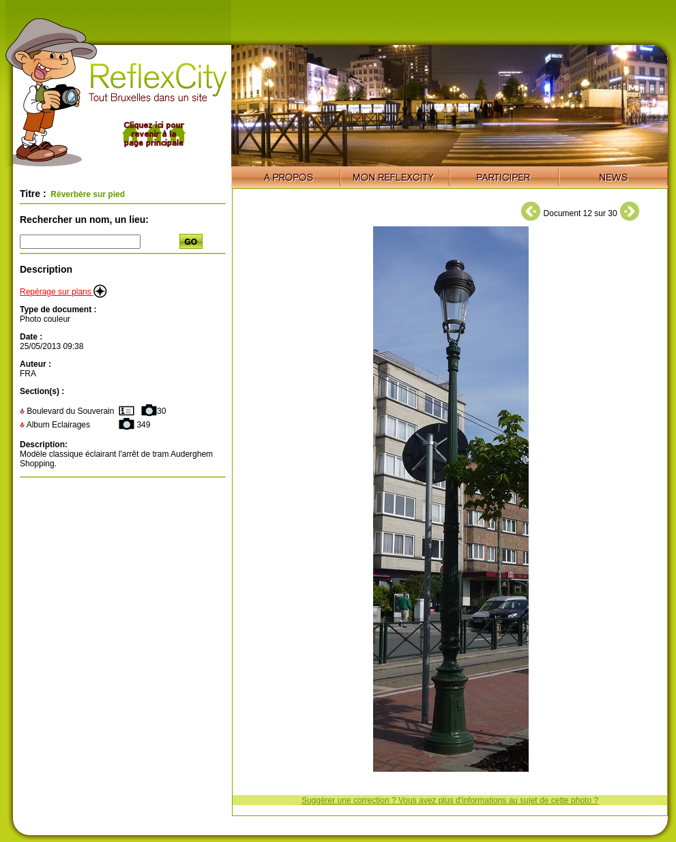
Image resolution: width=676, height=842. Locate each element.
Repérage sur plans (63, 292)
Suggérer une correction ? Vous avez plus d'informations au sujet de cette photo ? (450, 800)
